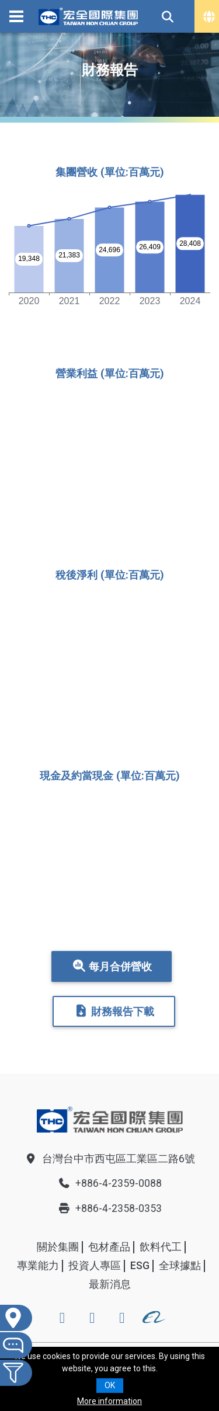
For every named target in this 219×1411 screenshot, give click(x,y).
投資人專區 (94, 1265)
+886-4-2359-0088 (110, 1183)
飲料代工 (161, 1247)
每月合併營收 (111, 966)
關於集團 (58, 1247)
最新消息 (110, 1284)
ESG (140, 1265)
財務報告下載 (114, 1011)
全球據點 (180, 1265)
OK (110, 1385)
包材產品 (109, 1247)
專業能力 (38, 1265)
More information (109, 1401)
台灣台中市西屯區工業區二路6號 (110, 1159)
